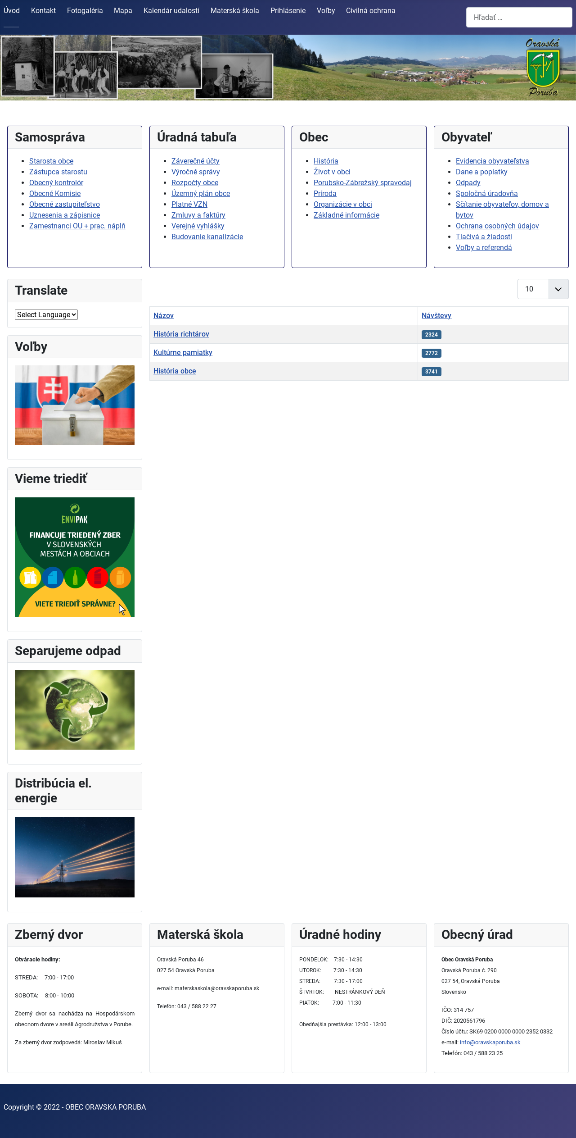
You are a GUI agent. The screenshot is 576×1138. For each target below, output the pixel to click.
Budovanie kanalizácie (207, 236)
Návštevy (436, 315)
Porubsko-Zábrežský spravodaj (363, 182)
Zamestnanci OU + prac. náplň (77, 226)
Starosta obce (51, 161)
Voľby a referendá (484, 247)
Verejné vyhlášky (198, 226)
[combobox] (519, 17)
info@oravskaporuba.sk (490, 1042)
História (326, 161)
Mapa (123, 10)
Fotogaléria (85, 10)
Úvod (12, 10)
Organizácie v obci (343, 204)
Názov (163, 315)
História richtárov (181, 334)
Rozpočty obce (194, 182)
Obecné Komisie (55, 193)
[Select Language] (46, 315)
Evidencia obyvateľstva (492, 161)
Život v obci (332, 172)
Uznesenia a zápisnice (64, 215)
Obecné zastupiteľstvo (64, 204)
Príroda (325, 193)
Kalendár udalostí (171, 10)
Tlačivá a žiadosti (484, 236)
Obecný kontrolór (56, 182)
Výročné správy (195, 172)
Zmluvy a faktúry (198, 215)
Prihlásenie (288, 10)
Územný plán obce (200, 193)
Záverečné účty (195, 161)
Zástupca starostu (58, 172)
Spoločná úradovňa (487, 193)
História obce (174, 371)
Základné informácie (346, 215)
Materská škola (235, 10)
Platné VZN (189, 204)
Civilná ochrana (371, 10)
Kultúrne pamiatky (182, 352)
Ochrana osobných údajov (497, 226)
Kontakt (43, 10)
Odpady (468, 182)
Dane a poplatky (482, 172)
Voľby (326, 10)
